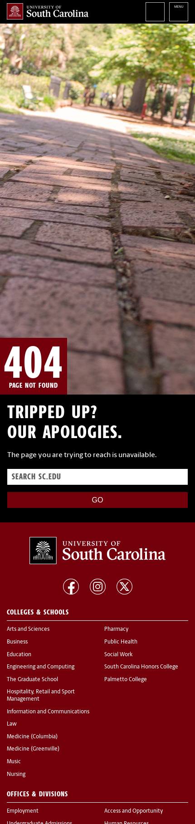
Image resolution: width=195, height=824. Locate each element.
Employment (23, 811)
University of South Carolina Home (47, 11)
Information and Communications (48, 712)
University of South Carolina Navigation (178, 11)
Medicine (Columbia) (32, 737)
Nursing (16, 774)
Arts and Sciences (28, 629)
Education (19, 655)
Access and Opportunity (133, 811)
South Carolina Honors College (141, 667)
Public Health (120, 642)
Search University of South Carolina (155, 11)
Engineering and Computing (40, 667)
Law (12, 724)
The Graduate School (32, 680)
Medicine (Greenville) (33, 749)
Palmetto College (125, 680)
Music (14, 762)
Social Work (118, 655)
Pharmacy (116, 629)
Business (17, 642)
